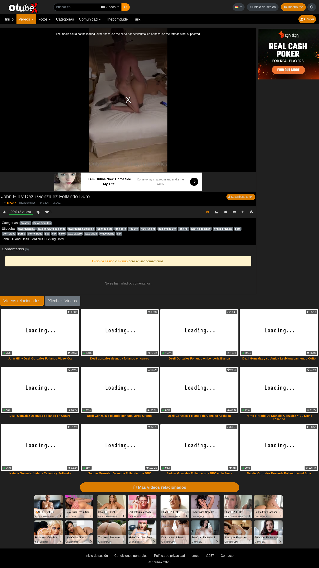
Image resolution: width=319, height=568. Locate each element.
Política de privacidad (169, 555)
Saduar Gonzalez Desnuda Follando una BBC (119, 473)
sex (54, 233)
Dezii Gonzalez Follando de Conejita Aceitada (199, 415)
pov (47, 233)
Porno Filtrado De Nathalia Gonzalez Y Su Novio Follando (279, 417)
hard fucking (148, 228)
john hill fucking (222, 228)
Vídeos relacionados (21, 301)
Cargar (307, 19)
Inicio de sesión (263, 7)
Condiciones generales (130, 555)
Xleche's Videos (62, 301)
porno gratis (35, 233)
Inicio (9, 19)
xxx (119, 233)
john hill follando (201, 228)
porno (21, 233)
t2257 (210, 555)
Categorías (65, 19)
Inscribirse (293, 7)
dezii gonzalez (26, 228)
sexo (62, 233)
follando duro (105, 228)
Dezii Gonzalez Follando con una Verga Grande (119, 415)
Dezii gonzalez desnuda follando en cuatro (119, 358)
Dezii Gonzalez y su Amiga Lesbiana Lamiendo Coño (279, 358)
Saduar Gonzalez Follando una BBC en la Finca (199, 473)
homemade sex (167, 228)
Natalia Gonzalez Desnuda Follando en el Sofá (279, 473)
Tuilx (136, 19)
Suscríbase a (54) (240, 196)
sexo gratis (91, 233)
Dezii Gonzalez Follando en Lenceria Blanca (199, 358)
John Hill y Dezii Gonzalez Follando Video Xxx (40, 358)
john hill (183, 228)
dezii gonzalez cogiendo (51, 228)
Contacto (227, 555)
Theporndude (117, 19)
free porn (120, 228)
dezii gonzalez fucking (81, 228)
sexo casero (75, 233)
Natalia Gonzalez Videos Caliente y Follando (40, 473)
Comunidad (90, 19)
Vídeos (26, 19)
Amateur (26, 223)
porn (237, 228)
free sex (133, 228)
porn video (9, 233)
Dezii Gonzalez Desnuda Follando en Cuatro (40, 415)
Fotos (44, 19)
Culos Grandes (42, 223)
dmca (195, 555)
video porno (107, 233)
